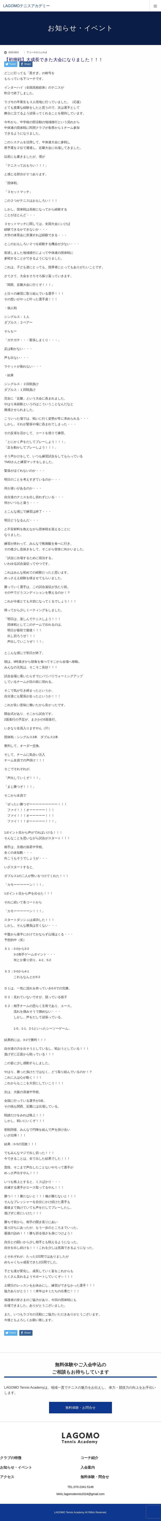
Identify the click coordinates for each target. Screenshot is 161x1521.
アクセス (7, 1477)
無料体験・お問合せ (80, 1407)
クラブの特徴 (10, 1458)
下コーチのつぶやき (37, 52)
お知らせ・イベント (16, 1467)
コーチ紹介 (89, 1458)
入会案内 (87, 1467)
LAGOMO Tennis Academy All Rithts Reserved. (80, 1512)
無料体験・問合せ (94, 1477)
